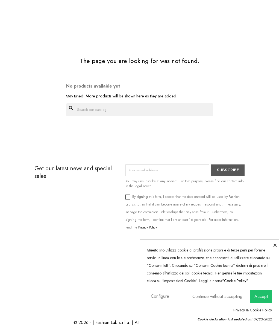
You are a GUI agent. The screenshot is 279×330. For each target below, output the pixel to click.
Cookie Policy (235, 280)
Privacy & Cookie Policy (252, 310)
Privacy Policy (147, 227)
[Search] (139, 109)
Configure (160, 296)
